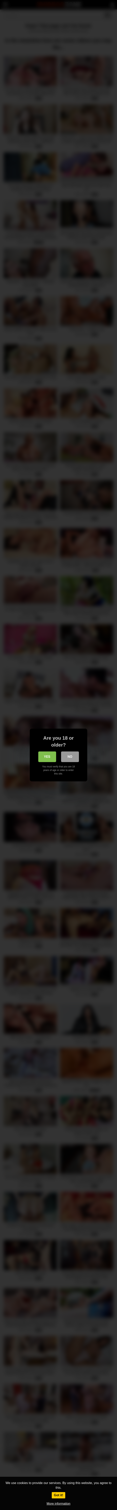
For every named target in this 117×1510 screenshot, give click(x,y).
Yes (47, 756)
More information (58, 1503)
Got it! (58, 1495)
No (70, 756)
